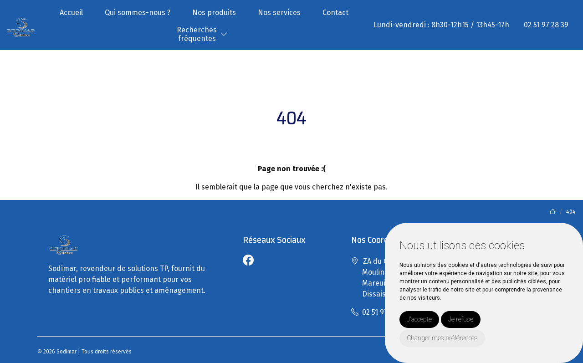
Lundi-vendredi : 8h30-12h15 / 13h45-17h (441, 24)
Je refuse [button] (460, 319)
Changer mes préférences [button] (442, 338)
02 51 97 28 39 (546, 24)
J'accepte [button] (419, 319)
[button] (224, 34)
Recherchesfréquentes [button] (197, 34)
